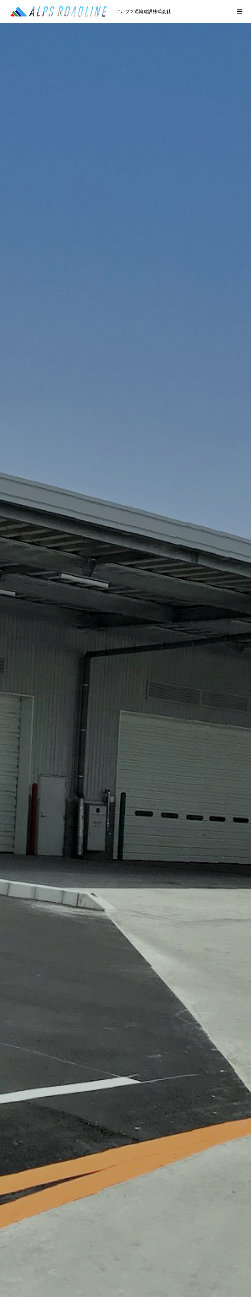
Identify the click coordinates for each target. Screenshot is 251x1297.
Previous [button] (14, 620)
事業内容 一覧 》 (125, 826)
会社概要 (86, 1271)
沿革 (112, 1271)
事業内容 (138, 1271)
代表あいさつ (51, 1271)
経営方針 (169, 1271)
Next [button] (237, 620)
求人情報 (200, 1271)
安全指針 (231, 1271)
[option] (125, 129)
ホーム (18, 1271)
